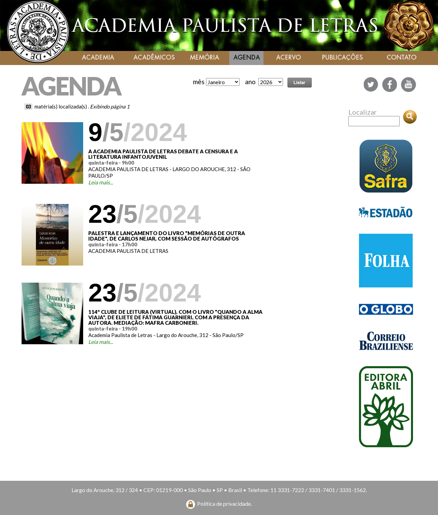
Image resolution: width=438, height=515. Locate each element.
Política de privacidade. (224, 503)
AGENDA (71, 85)
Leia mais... (100, 182)
